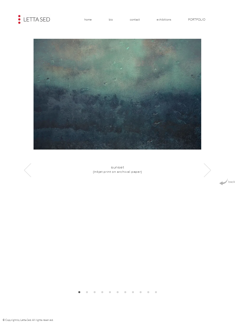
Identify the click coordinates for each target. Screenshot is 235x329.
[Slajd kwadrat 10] (95, 292)
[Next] (207, 170)
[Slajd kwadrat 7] (156, 292)
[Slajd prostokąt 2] (118, 292)
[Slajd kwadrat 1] (110, 292)
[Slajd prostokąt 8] (79, 292)
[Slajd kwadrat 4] (133, 292)
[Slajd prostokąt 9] (87, 292)
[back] (227, 182)
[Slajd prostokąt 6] (148, 292)
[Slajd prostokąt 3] (125, 292)
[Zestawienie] (102, 292)
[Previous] (27, 170)
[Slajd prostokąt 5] (141, 292)
